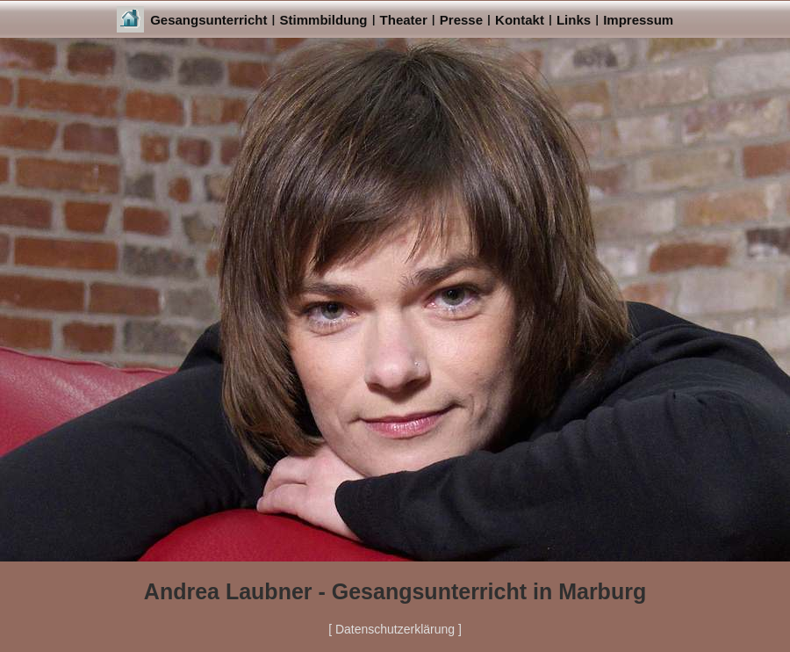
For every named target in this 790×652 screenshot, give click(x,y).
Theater (403, 19)
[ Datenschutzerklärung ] (395, 629)
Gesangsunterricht (208, 19)
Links (574, 19)
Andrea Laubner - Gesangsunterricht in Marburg (395, 591)
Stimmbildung (324, 19)
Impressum (638, 19)
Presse (461, 19)
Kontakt (519, 19)
